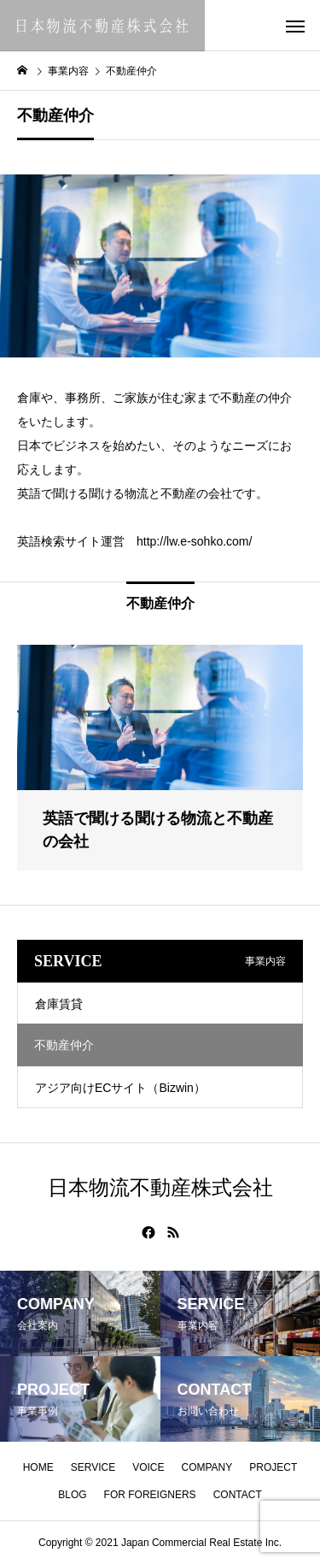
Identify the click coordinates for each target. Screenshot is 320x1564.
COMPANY (207, 1467)
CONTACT (237, 1495)
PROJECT (273, 1467)
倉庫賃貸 (59, 1004)
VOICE (148, 1467)
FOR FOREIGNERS (150, 1495)
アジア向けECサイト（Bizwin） (120, 1088)
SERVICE (93, 1467)
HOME (38, 1467)
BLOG (72, 1495)
